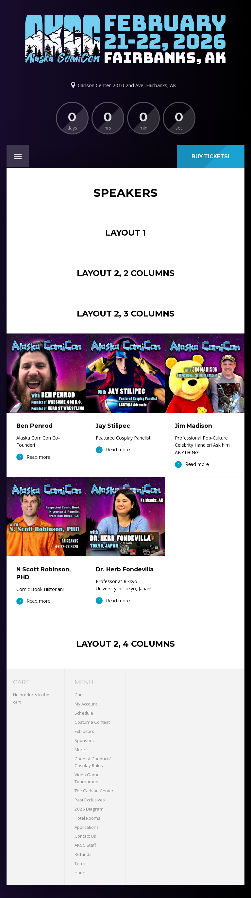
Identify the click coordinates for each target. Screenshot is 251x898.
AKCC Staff (85, 845)
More (80, 749)
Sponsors (84, 740)
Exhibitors (84, 731)
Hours (81, 872)
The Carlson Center (94, 791)
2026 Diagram (89, 809)
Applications (87, 827)
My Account (86, 704)
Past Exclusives (90, 800)
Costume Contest (92, 722)
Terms (81, 863)
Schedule (84, 713)
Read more (33, 457)
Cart (79, 695)
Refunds (83, 854)
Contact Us (85, 836)
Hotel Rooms (87, 818)
